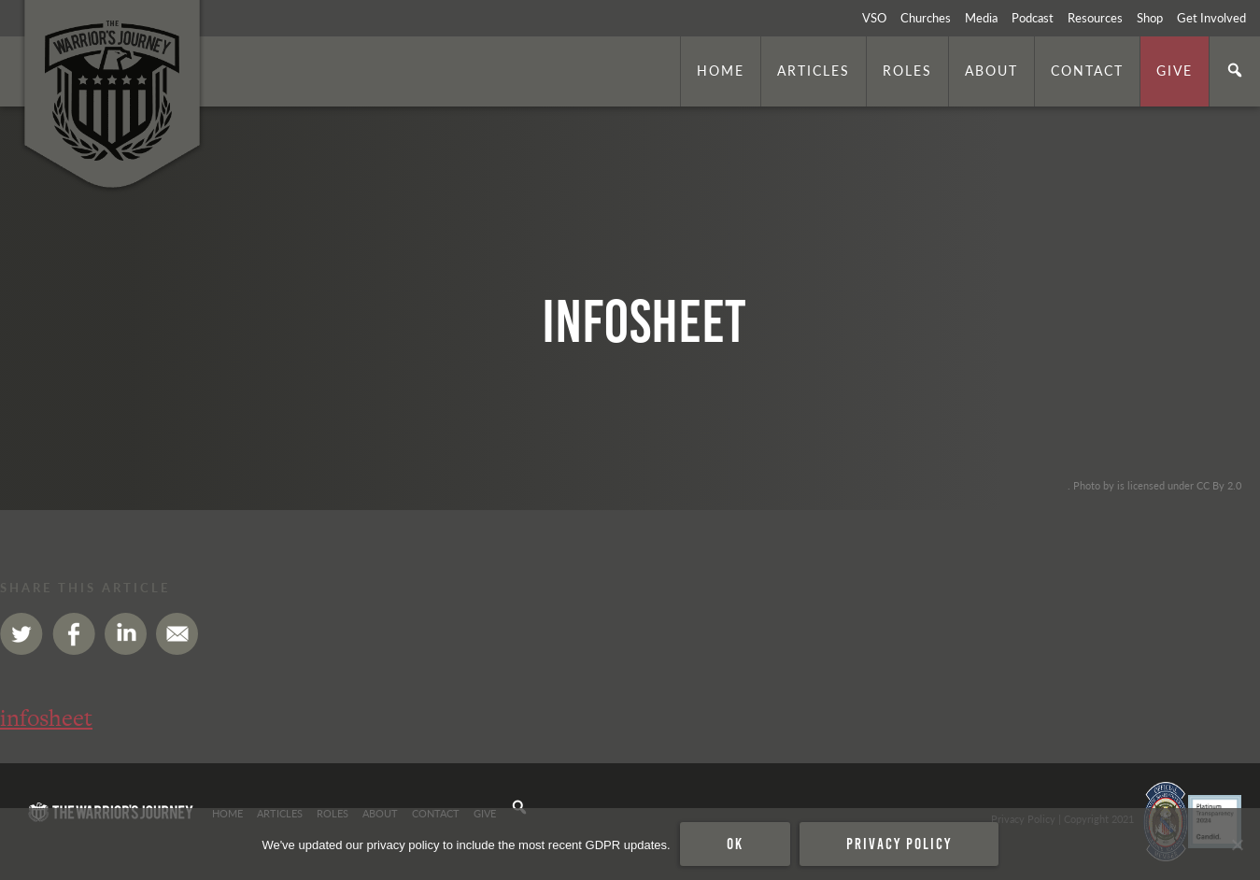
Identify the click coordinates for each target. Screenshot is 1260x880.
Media (981, 17)
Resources (1095, 17)
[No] (1236, 844)
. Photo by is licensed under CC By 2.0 (1154, 484)
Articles (813, 70)
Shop (1150, 17)
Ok (735, 843)
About (991, 70)
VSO (874, 17)
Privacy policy (899, 843)
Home (720, 70)
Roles (907, 70)
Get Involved (1211, 17)
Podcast (1033, 17)
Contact (1087, 70)
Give (1174, 70)
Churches (925, 17)
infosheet (46, 718)
